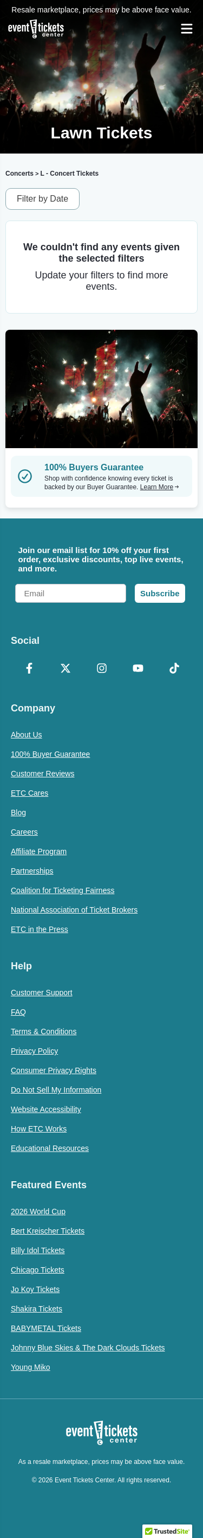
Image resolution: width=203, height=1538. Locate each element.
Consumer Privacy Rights (53, 1070)
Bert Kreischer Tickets (47, 1231)
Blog (18, 812)
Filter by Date (42, 198)
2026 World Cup (38, 1211)
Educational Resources (50, 1148)
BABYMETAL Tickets (46, 1328)
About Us (26, 734)
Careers (24, 832)
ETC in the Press (39, 929)
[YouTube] (138, 669)
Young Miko (30, 1367)
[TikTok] (174, 669)
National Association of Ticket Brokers (74, 910)
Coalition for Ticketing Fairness (62, 890)
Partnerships (32, 871)
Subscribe (160, 593)
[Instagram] (101, 669)
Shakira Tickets (36, 1308)
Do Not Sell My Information (56, 1090)
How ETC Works (39, 1128)
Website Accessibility (46, 1109)
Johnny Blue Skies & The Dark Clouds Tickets (88, 1347)
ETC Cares (29, 793)
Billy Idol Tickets (38, 1250)
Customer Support (42, 992)
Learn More (159, 487)
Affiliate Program (39, 851)
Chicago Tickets (37, 1270)
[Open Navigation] (187, 28)
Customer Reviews (42, 773)
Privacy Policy (34, 1051)
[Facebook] (29, 669)
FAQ (18, 1012)
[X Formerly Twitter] (65, 669)
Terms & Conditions (43, 1031)
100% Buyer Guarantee (50, 754)
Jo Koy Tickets (35, 1289)
